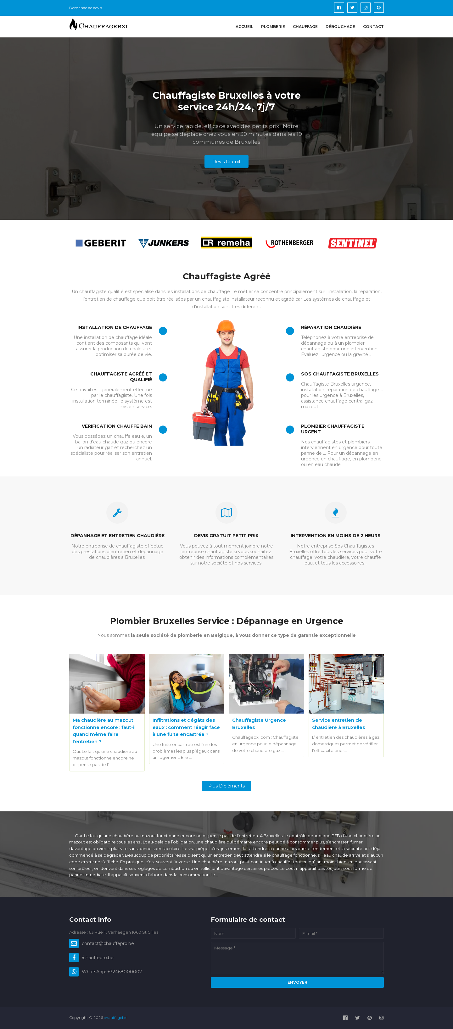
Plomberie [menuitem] (273, 26)
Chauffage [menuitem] (305, 26)
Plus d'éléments (226, 786)
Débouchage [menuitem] (340, 26)
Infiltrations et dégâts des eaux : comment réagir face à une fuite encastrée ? (186, 727)
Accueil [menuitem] (244, 26)
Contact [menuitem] (373, 26)
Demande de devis (85, 7)
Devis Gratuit (226, 161)
